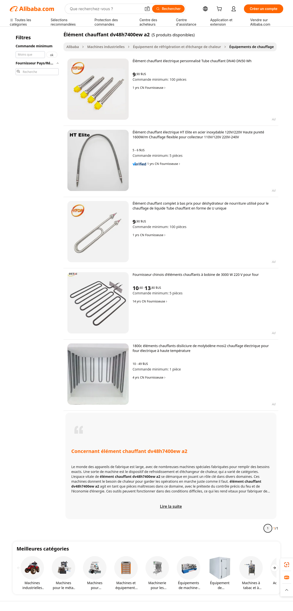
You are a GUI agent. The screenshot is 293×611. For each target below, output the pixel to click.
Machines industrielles (106, 46)
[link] (286, 564)
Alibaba (72, 46)
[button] (147, 9)
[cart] (220, 9)
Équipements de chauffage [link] (251, 46)
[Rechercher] (168, 9)
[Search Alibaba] (105, 8)
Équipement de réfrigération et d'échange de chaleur (177, 46)
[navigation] (37, 283)
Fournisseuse (156, 88)
